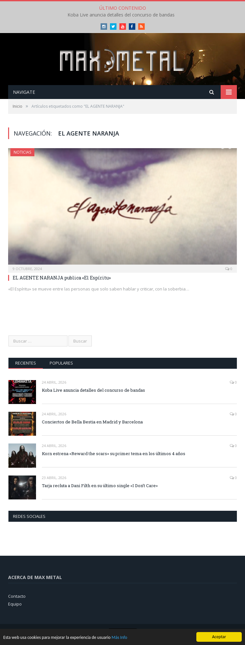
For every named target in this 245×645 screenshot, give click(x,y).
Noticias (22, 152)
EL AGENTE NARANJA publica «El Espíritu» (62, 278)
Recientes (25, 363)
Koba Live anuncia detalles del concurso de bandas (121, 15)
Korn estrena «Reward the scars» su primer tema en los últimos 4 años (113, 453)
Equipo (15, 604)
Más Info (119, 638)
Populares (61, 363)
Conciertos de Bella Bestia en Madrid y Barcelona (92, 422)
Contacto (17, 596)
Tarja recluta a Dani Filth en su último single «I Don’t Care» (100, 485)
